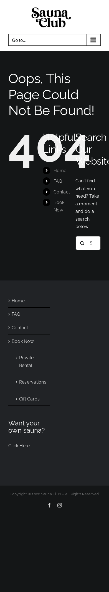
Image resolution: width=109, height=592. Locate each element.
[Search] (82, 243)
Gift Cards (29, 399)
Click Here (19, 445)
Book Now (23, 341)
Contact (62, 192)
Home (60, 170)
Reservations (32, 382)
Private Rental (26, 361)
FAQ (58, 181)
